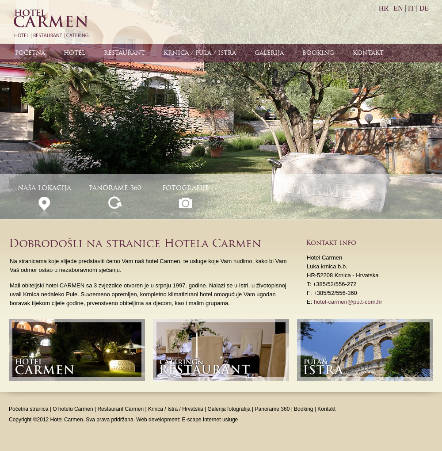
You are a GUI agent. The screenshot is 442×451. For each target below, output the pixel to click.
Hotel (74, 53)
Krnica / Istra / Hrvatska (175, 409)
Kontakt (368, 53)
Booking (318, 53)
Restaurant (124, 53)
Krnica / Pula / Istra (200, 53)
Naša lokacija (44, 188)
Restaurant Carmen (120, 409)
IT (411, 8)
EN (398, 8)
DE (424, 8)
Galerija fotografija (228, 409)
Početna (30, 53)
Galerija (269, 53)
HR (384, 8)
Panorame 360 (115, 188)
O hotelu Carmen (73, 409)
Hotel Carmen (50, 22)
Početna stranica (28, 409)
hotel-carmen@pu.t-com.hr (348, 301)
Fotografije (185, 188)
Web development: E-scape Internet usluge (187, 420)
